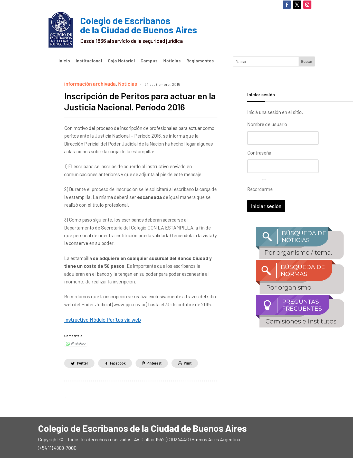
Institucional (89, 61)
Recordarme (262, 184)
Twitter (82, 362)
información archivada (88, 83)
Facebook (118, 362)
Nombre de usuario (267, 124)
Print (188, 362)
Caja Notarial (121, 61)
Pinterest (154, 362)
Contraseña (259, 152)
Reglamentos (200, 61)
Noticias (172, 61)
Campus (149, 61)
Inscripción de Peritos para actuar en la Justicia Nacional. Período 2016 (138, 101)
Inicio (64, 61)
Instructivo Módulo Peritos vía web (100, 319)
